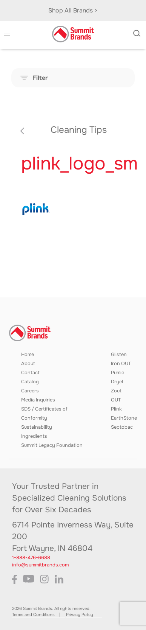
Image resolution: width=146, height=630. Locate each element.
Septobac (122, 427)
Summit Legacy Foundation (52, 445)
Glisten (119, 355)
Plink (116, 409)
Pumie (117, 373)
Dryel (117, 382)
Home (27, 355)
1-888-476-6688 (31, 558)
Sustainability (36, 427)
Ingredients (34, 436)
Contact (30, 373)
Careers (30, 391)
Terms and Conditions (33, 614)
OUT (116, 400)
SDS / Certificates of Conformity (44, 413)
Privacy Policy (79, 614)
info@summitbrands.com (40, 565)
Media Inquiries (38, 400)
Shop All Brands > (73, 10)
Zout (116, 391)
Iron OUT (121, 364)
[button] (7, 34)
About (28, 364)
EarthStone (124, 418)
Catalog (30, 382)
